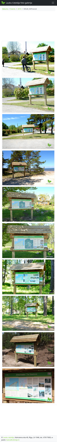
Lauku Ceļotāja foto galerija (16, 2)
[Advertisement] (28, 26)
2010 (19, 9)
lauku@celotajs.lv (12, 440)
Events (12, 9)
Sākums (5, 9)
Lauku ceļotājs (8, 437)
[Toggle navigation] (53, 3)
